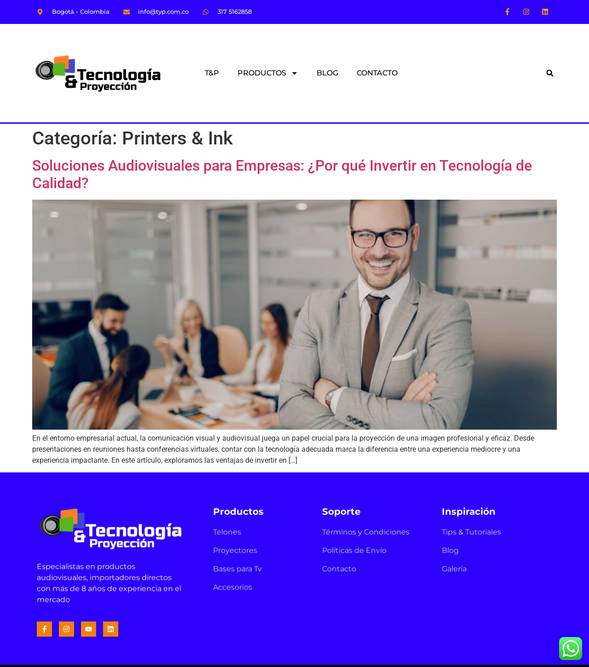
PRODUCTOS (267, 73)
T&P (212, 73)
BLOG (327, 73)
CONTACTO (377, 73)
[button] (550, 73)
